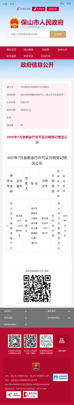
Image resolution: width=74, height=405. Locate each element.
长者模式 (41, 9)
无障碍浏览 (25, 9)
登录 (12, 4)
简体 (62, 3)
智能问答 (53, 9)
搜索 (58, 34)
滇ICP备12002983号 (13, 384)
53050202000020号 (41, 384)
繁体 (69, 3)
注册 (5, 4)
